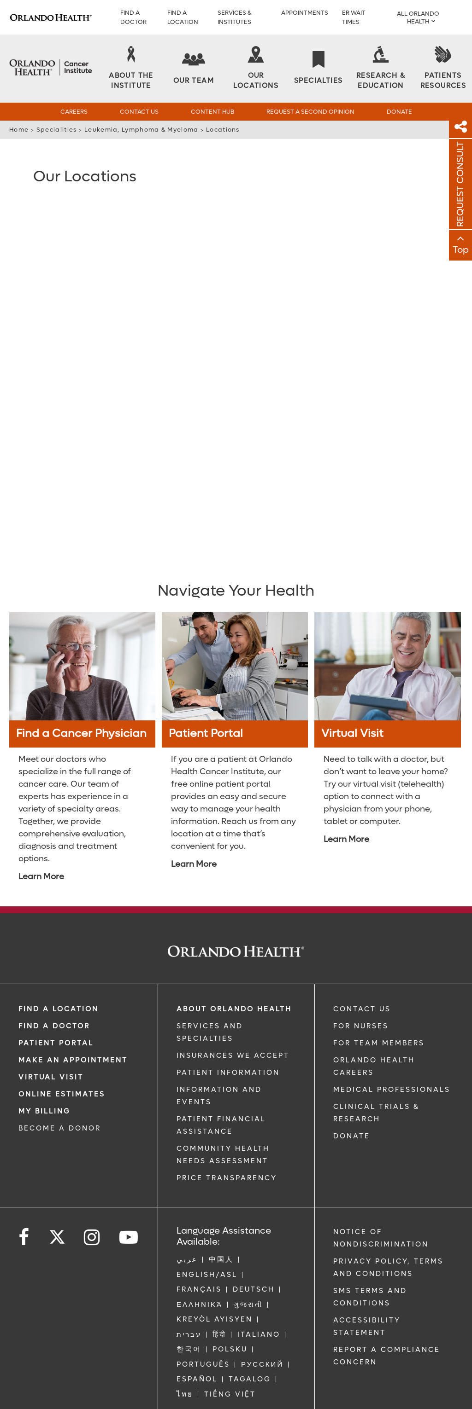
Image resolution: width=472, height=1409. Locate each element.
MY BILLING (44, 1110)
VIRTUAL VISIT (50, 1076)
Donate (399, 112)
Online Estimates (61, 1093)
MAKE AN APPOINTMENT (73, 1059)
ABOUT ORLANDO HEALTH (234, 1008)
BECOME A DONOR (59, 1127)
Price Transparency (227, 1177)
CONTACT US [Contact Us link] (362, 1008)
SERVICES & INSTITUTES (234, 17)
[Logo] (50, 17)
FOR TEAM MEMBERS (379, 1042)
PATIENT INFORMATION (228, 1072)
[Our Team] (193, 68)
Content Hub (212, 112)
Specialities (56, 129)
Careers (74, 112)
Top (461, 250)
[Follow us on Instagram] (92, 1237)
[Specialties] (318, 68)
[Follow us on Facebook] (24, 1237)
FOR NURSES (361, 1025)
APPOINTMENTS (304, 13)
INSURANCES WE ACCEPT (233, 1055)
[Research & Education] (380, 68)
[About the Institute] (131, 68)
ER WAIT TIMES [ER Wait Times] (354, 17)
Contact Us (139, 112)
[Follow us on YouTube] (129, 1237)
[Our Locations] (256, 68)
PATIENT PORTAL (56, 1042)
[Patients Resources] (443, 68)
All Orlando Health (418, 17)
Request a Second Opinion (310, 112)
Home (19, 129)
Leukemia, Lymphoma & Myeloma (141, 129)
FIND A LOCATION (182, 17)
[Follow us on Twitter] (57, 1233)
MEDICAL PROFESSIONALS (391, 1089)
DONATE (351, 1135)
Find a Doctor (133, 17)
